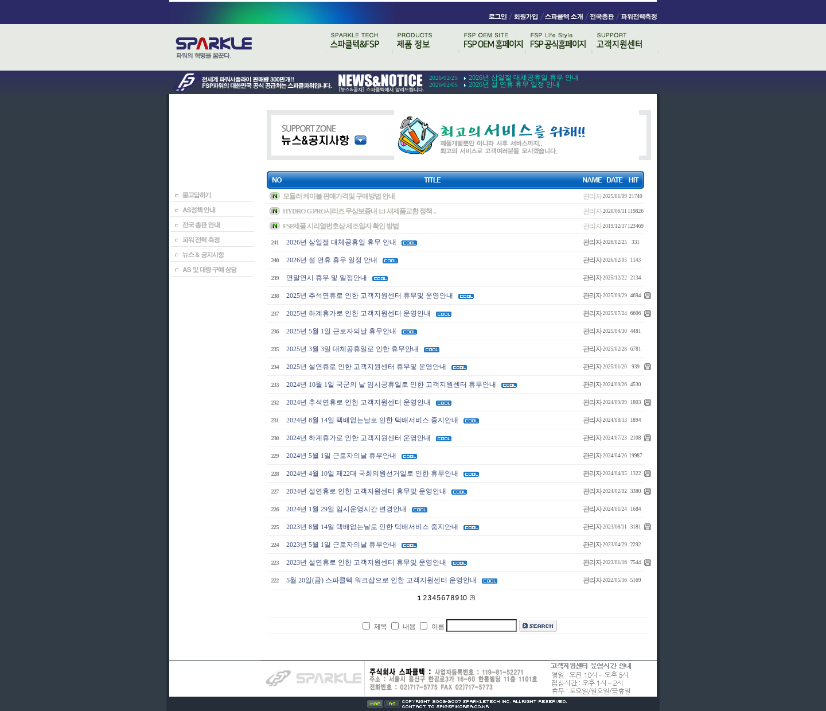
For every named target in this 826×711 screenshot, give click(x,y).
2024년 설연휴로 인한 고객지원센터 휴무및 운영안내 (366, 491)
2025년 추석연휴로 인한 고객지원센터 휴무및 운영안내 (369, 296)
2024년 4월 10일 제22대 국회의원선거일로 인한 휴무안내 (372, 473)
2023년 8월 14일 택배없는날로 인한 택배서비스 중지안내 (372, 527)
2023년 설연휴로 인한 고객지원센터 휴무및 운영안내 (366, 562)
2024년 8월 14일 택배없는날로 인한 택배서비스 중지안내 (372, 420)
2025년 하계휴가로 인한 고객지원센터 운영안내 (358, 313)
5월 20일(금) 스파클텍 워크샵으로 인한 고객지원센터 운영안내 (381, 580)
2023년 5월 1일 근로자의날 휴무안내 (341, 545)
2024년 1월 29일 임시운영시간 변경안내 (346, 509)
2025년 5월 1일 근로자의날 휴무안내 (341, 331)
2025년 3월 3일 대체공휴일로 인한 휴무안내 (352, 349)
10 (464, 598)
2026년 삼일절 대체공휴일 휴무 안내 (524, 77)
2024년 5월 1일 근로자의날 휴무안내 (341, 456)
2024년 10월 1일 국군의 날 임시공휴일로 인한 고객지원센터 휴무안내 (391, 384)
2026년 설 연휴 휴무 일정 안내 (514, 84)
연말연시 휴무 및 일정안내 (326, 278)
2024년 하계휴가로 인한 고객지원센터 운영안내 (358, 438)
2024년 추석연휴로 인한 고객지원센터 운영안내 (358, 402)
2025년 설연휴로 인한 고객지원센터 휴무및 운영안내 (366, 367)
